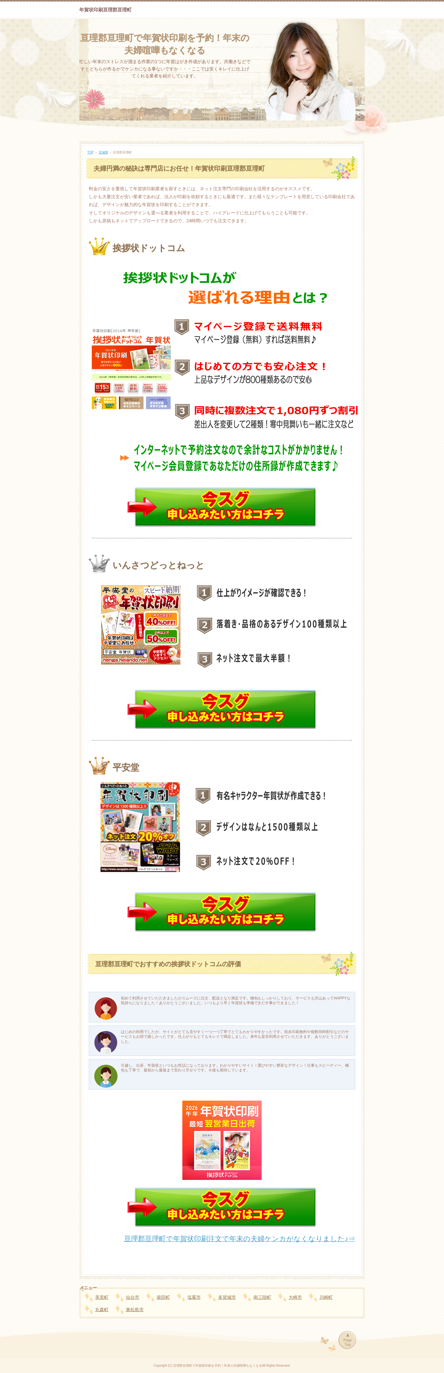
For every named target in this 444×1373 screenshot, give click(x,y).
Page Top (347, 1340)
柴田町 (163, 1297)
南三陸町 (262, 1297)
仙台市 (132, 1297)
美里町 (101, 1297)
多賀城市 (227, 1297)
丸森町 (101, 1309)
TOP (90, 152)
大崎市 (295, 1297)
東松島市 (135, 1309)
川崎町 (326, 1297)
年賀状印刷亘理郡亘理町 (105, 9)
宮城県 (103, 152)
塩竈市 (194, 1297)
